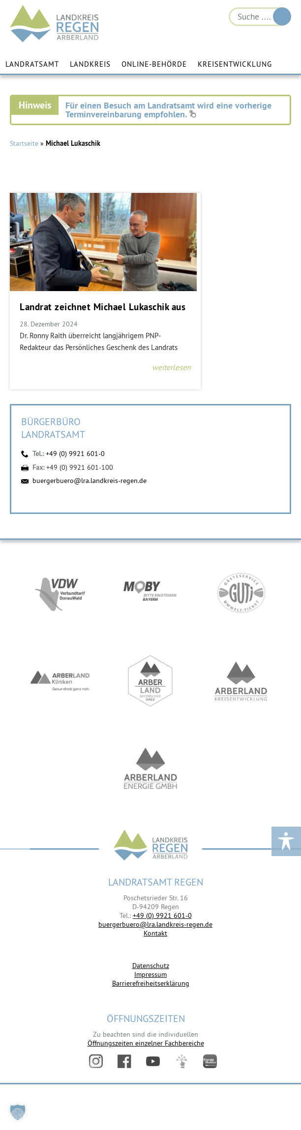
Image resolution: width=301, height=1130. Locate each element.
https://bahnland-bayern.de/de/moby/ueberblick (150, 594)
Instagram (96, 1062)
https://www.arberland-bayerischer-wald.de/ (150, 682)
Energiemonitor (210, 1062)
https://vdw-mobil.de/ (60, 594)
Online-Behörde (154, 64)
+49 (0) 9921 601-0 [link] (162, 915)
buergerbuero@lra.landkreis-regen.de (89, 480)
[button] (17, 1112)
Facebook (124, 1062)
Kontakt (155, 933)
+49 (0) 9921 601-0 (75, 454)
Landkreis (90, 64)
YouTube (153, 1062)
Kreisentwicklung (235, 64)
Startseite (24, 143)
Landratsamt (32, 64)
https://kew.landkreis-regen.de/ (241, 682)
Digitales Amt (181, 1062)
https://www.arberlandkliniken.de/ (60, 682)
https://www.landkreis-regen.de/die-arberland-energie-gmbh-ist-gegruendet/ (150, 771)
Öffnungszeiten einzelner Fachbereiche (146, 1043)
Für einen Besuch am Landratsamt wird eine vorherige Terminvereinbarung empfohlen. (168, 110)
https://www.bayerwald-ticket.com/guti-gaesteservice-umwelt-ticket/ (241, 594)
